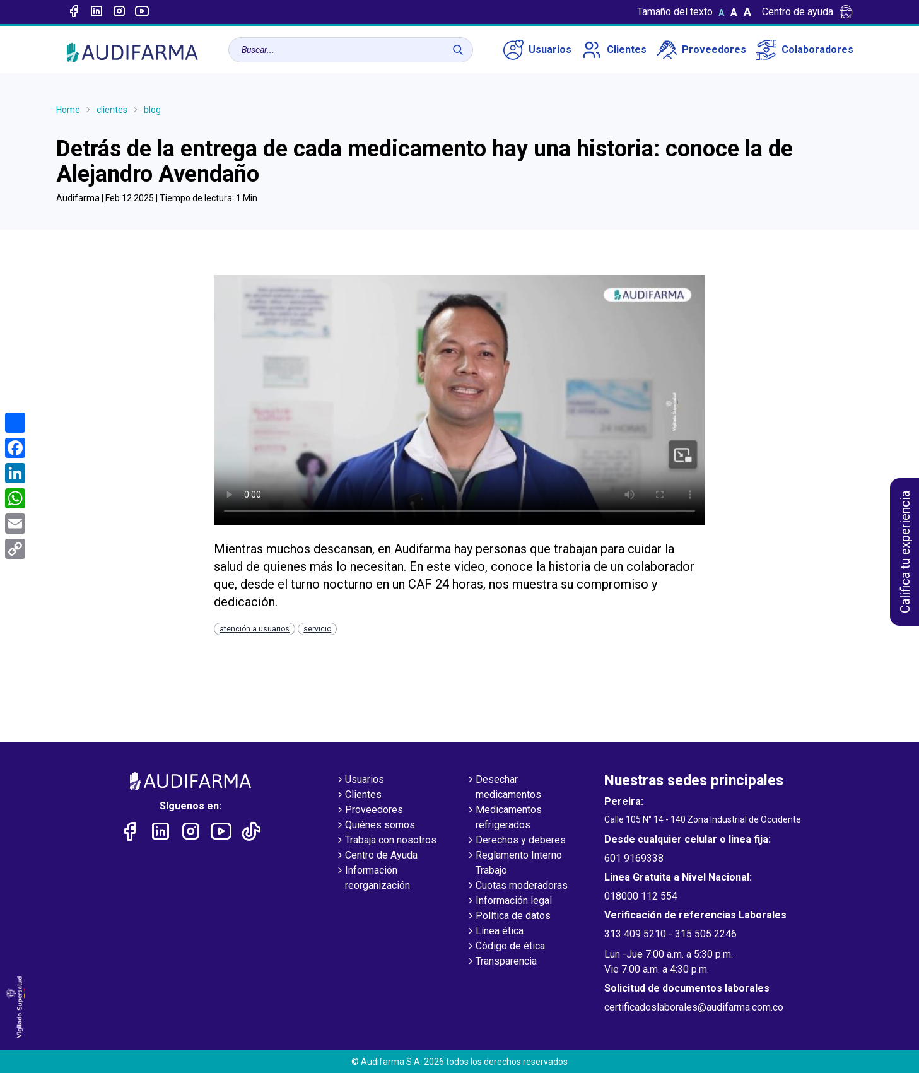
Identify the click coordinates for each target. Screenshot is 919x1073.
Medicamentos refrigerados (503, 818)
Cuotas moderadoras (516, 886)
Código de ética (505, 947)
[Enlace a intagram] (119, 12)
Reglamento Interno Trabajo (513, 863)
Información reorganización (372, 878)
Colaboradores (804, 50)
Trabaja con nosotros (385, 841)
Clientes (614, 50)
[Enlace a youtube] (141, 12)
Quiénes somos (375, 826)
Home (68, 110)
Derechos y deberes (515, 841)
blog (152, 110)
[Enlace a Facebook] (73, 12)
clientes (112, 110)
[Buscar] (458, 50)
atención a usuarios (255, 628)
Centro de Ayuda (376, 856)
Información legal (508, 901)
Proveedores (701, 50)
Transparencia (501, 962)
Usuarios (537, 50)
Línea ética (494, 932)
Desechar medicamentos (503, 787)
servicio (317, 628)
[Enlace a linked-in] (96, 12)
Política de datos (508, 916)
